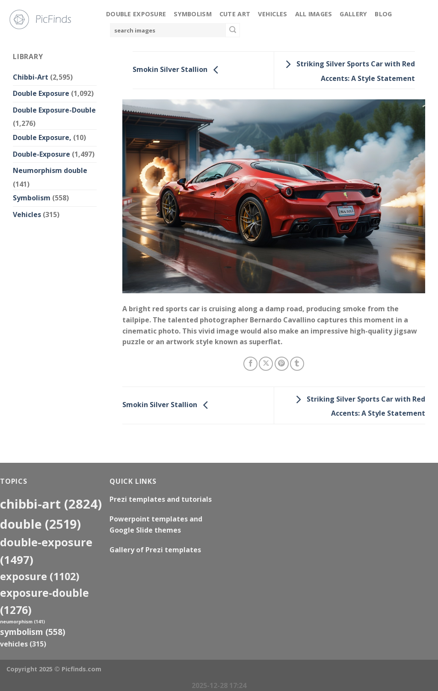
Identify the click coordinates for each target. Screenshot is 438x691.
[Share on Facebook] (250, 364)
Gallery (353, 14)
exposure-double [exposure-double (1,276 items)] (44, 601)
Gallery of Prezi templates (155, 549)
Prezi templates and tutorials (161, 499)
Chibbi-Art (30, 77)
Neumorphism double (50, 170)
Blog (383, 14)
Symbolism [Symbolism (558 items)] (32, 631)
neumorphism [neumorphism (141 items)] (22, 622)
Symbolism (193, 14)
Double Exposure (136, 14)
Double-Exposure (41, 154)
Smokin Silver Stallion (178, 69)
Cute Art (234, 14)
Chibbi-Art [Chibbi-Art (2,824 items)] (51, 503)
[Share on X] (266, 364)
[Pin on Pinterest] (282, 364)
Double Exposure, (42, 137)
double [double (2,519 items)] (40, 523)
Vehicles (272, 14)
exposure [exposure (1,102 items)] (40, 576)
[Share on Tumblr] (297, 364)
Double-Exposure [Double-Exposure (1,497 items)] (46, 551)
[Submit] (232, 30)
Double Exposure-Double (54, 110)
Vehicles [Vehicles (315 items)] (23, 644)
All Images (313, 14)
